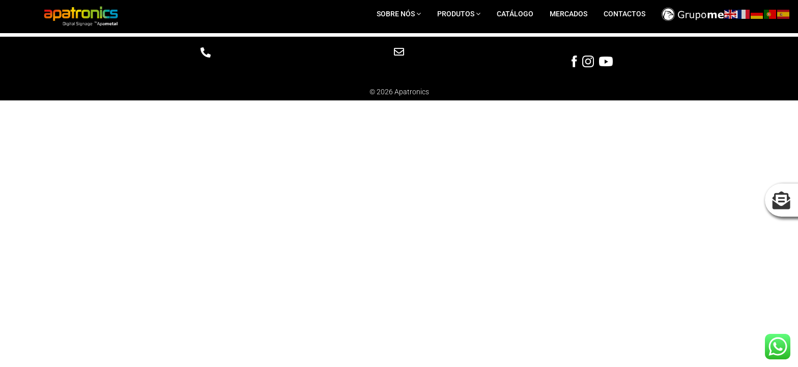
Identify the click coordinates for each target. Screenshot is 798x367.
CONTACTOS (624, 14)
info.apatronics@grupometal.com (399, 67)
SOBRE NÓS (399, 14)
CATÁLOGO (515, 14)
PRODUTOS (458, 14)
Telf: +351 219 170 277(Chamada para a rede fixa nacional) (205, 70)
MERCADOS (568, 14)
